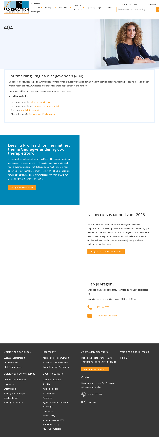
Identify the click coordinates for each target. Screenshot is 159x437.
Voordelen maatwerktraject (55, 361)
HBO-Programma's (12, 366)
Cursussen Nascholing (14, 357)
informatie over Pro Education (41, 113)
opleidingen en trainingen (42, 101)
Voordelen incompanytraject (56, 357)
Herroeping (48, 410)
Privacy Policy (49, 415)
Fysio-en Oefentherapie (15, 379)
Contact (110, 7)
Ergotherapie (10, 388)
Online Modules (11, 361)
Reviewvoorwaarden (52, 428)
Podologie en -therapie (14, 392)
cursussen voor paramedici (46, 105)
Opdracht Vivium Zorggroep (56, 366)
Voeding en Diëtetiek (13, 402)
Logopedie (9, 383)
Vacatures (47, 397)
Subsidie (46, 383)
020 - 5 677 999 (130, 4)
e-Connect (152, 4)
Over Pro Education (52, 379)
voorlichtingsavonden (31, 109)
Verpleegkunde (11, 397)
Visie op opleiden (51, 388)
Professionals (49, 392)
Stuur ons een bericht (107, 315)
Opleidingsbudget (94, 7)
